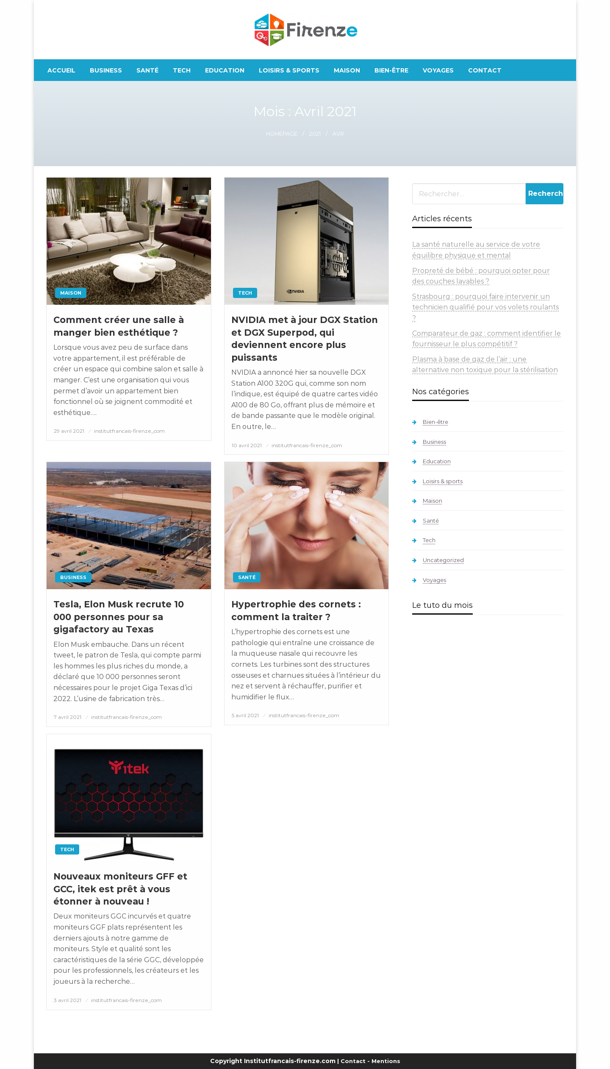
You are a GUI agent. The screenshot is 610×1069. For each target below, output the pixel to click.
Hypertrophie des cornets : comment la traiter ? (296, 610)
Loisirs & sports (289, 70)
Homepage (281, 134)
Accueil (61, 70)
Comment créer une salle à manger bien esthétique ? (118, 326)
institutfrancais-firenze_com (129, 431)
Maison (347, 70)
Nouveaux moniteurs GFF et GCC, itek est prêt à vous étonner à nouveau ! (120, 889)
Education (224, 70)
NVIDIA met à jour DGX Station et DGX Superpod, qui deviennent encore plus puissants (304, 338)
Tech (182, 70)
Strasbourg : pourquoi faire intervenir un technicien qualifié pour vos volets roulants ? (485, 307)
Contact (485, 70)
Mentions (386, 1061)
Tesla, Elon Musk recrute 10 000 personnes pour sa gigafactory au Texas (118, 617)
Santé (147, 70)
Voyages (438, 70)
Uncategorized (443, 560)
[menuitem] (61, 70)
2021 (315, 134)
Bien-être (391, 70)
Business (106, 70)
